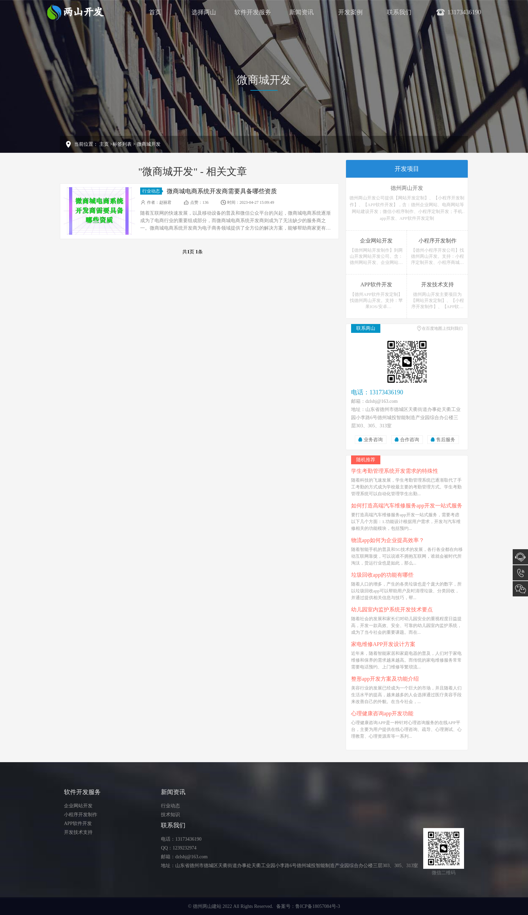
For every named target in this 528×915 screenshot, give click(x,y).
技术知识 (170, 814)
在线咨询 (520, 556)
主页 (104, 144)
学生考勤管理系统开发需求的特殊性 (394, 471)
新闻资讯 (301, 12)
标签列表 (122, 144)
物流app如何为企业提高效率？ (387, 540)
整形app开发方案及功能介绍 (385, 679)
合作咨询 (409, 439)
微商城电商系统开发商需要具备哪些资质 (222, 191)
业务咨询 (373, 439)
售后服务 (445, 439)
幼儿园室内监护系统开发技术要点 (392, 609)
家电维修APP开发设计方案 (383, 644)
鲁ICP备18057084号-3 (317, 906)
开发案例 (350, 12)
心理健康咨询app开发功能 (382, 713)
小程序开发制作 (80, 814)
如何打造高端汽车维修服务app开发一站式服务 (406, 505)
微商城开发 (149, 144)
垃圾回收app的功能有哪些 (382, 575)
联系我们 (399, 12)
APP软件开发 (78, 823)
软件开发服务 (252, 12)
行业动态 (152, 191)
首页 (155, 12)
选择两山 (204, 12)
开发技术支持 (78, 832)
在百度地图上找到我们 (442, 328)
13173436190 (520, 572)
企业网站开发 (78, 805)
